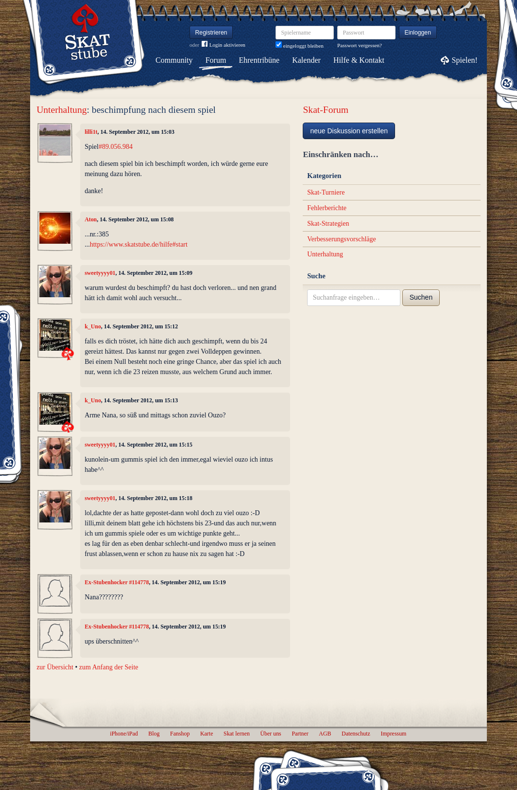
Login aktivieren (223, 45)
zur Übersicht (54, 667)
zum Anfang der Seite (108, 667)
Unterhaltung (61, 110)
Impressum (393, 733)
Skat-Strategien (328, 223)
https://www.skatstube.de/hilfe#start (139, 244)
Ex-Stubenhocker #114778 (117, 582)
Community (173, 60)
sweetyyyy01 (100, 272)
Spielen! (465, 60)
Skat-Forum (325, 110)
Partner (300, 733)
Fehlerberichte (326, 208)
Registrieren (211, 32)
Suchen (421, 297)
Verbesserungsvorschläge (341, 239)
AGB (325, 733)
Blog (153, 733)
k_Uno (93, 326)
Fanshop (180, 733)
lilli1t (91, 131)
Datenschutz (356, 733)
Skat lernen (237, 733)
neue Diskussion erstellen (349, 131)
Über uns (270, 733)
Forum (216, 60)
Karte (206, 733)
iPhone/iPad (124, 733)
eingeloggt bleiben (300, 46)
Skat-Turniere (326, 192)
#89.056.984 (116, 146)
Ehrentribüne (259, 60)
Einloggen (418, 32)
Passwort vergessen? (359, 45)
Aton (91, 219)
